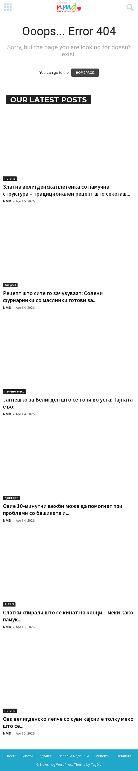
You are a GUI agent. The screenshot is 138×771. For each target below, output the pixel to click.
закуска (10, 285)
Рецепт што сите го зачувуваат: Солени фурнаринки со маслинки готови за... (53, 297)
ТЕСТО (9, 604)
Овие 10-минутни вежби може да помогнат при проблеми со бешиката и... (63, 509)
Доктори (11, 498)
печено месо (14, 391)
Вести (11, 756)
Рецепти (103, 756)
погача (9, 178)
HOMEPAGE (85, 72)
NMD (7, 201)
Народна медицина (73, 756)
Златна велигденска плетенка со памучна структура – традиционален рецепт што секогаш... (66, 190)
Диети (28, 756)
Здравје (45, 756)
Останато (123, 756)
